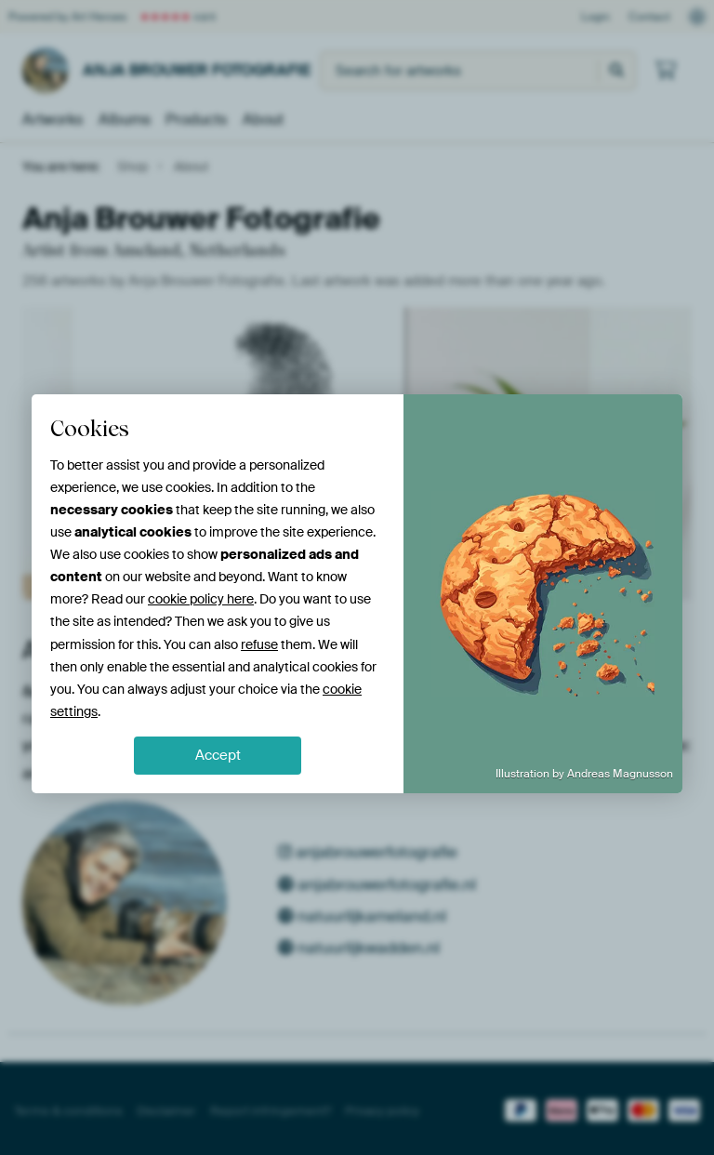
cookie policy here (201, 599)
